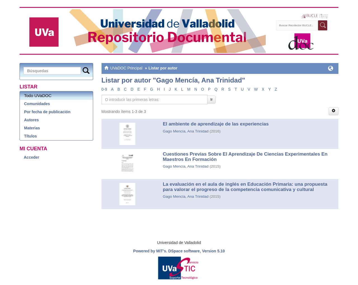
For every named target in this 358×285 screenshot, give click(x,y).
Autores (31, 120)
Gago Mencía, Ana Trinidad (186, 131)
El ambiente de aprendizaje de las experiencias (216, 124)
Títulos (30, 136)
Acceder (31, 157)
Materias (32, 128)
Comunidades (37, 104)
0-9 (104, 89)
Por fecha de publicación (47, 112)
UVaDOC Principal (126, 68)
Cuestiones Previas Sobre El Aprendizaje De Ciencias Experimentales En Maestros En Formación (245, 156)
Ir (211, 99)
